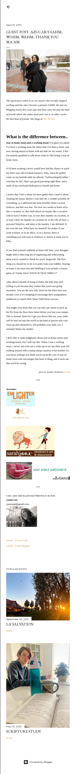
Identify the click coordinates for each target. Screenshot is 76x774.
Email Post (21, 540)
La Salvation (20, 624)
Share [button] (9, 540)
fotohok (66, 372)
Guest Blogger (22, 545)
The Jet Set (48, 118)
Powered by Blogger (38, 762)
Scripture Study (23, 731)
